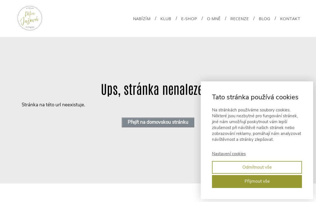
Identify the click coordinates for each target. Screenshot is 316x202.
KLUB (165, 18)
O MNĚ (213, 18)
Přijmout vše (257, 181)
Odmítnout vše (257, 167)
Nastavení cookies (229, 154)
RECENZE (239, 18)
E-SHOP (189, 18)
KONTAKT (290, 18)
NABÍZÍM (141, 18)
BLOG (264, 18)
